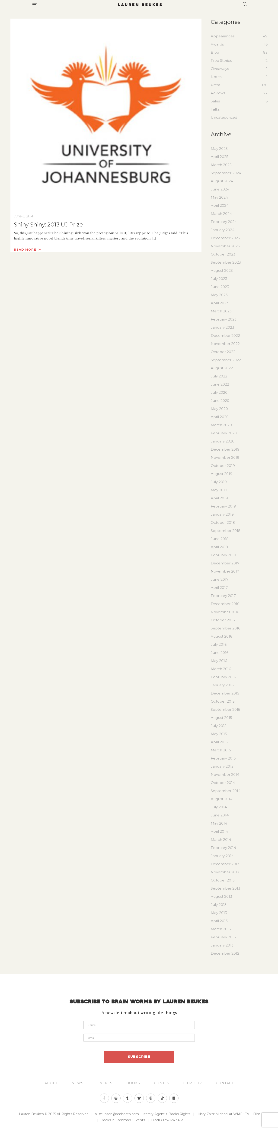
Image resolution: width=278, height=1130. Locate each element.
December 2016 (225, 604)
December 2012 (225, 953)
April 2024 (220, 205)
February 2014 (223, 847)
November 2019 (225, 457)
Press (215, 85)
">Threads (150, 1098)
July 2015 (219, 726)
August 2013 (221, 896)
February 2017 (223, 595)
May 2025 (219, 148)
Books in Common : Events (123, 1120)
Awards (217, 44)
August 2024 (222, 181)
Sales (215, 101)
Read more (27, 249)
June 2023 (220, 287)
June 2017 (219, 579)
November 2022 (225, 343)
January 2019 (222, 514)
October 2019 (223, 465)
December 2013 (225, 864)
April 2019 (219, 498)
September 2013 (225, 888)
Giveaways (220, 68)
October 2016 (223, 620)
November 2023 (225, 246)
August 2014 (221, 799)
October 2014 (223, 782)
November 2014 (225, 774)
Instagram (116, 1098)
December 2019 (225, 449)
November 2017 (225, 571)
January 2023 (222, 327)
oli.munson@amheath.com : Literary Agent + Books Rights (142, 1114)
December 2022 (225, 335)
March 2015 (221, 750)
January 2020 (222, 441)
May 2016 (219, 660)
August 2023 (222, 270)
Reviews (218, 93)
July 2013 (219, 904)
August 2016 (221, 636)
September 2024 (226, 173)
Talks (215, 109)
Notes (216, 77)
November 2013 (225, 872)
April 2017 (219, 587)
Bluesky (139, 1098)
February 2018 (223, 555)
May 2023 (219, 295)
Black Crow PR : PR (167, 1120)
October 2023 (223, 254)
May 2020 (219, 408)
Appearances (222, 36)
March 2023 (221, 311)
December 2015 (225, 693)
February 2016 (223, 677)
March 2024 (221, 213)
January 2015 (222, 766)
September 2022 (226, 360)
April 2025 (219, 156)
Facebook (104, 1098)
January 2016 (222, 685)
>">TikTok (162, 1098)
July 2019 (219, 482)
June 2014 (220, 815)
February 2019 (223, 506)
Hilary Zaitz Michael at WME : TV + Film (228, 1114)
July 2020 (219, 392)
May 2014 (219, 823)
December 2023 (225, 238)
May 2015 (219, 734)
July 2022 (219, 376)
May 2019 (219, 490)
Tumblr (127, 1098)
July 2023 (219, 278)
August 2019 (221, 474)
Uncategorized (224, 117)
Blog (215, 52)
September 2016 (225, 628)
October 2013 (223, 880)
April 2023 (219, 303)
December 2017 (225, 563)
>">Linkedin (174, 1098)
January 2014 (222, 856)
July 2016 (219, 644)
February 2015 (223, 758)
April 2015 (219, 742)
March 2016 (221, 669)
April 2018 (219, 547)
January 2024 (222, 230)
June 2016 (219, 652)
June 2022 (220, 384)
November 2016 (225, 612)
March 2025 (221, 165)
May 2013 (219, 913)
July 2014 (219, 807)
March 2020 (221, 425)
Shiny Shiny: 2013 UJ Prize (48, 224)
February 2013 (223, 937)
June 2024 (220, 189)
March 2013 (221, 929)
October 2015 (223, 701)
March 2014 (221, 839)
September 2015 (225, 709)
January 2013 (222, 945)
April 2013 (219, 921)
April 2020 (220, 417)
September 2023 (226, 262)
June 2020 (220, 400)
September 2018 (225, 530)
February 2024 (224, 221)
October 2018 (223, 522)
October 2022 (223, 352)
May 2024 (219, 197)
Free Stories (221, 60)
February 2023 (223, 319)
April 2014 (219, 831)
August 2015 (221, 717)
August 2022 (222, 368)
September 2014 (225, 791)
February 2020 (224, 433)
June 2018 (220, 539)
